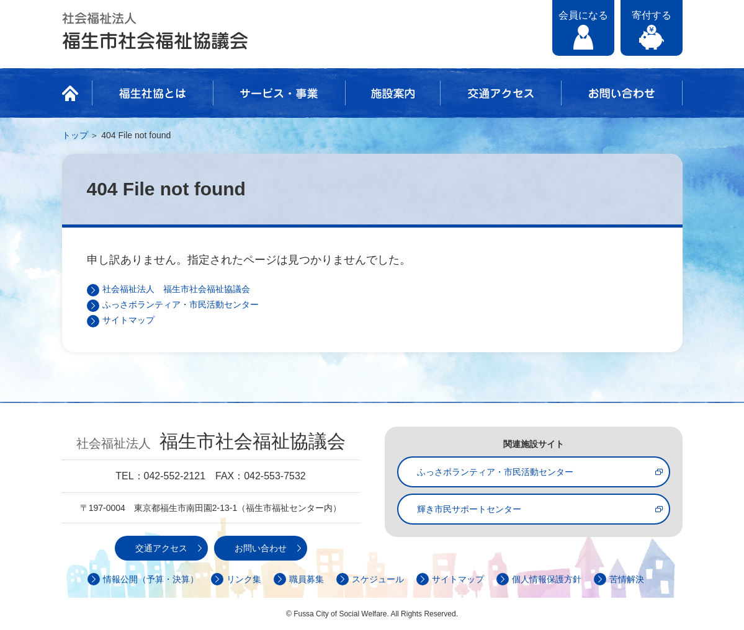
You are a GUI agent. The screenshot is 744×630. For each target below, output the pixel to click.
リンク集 (243, 579)
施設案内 (393, 93)
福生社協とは (153, 93)
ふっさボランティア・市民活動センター (180, 304)
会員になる (583, 15)
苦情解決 (626, 579)
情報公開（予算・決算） (151, 579)
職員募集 (306, 579)
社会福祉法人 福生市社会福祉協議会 (155, 31)
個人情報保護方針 (546, 579)
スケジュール (378, 579)
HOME (74, 93)
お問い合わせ (622, 93)
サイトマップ (128, 320)
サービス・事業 (279, 93)
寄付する (651, 15)
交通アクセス (501, 93)
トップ (75, 135)
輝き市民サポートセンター (469, 509)
